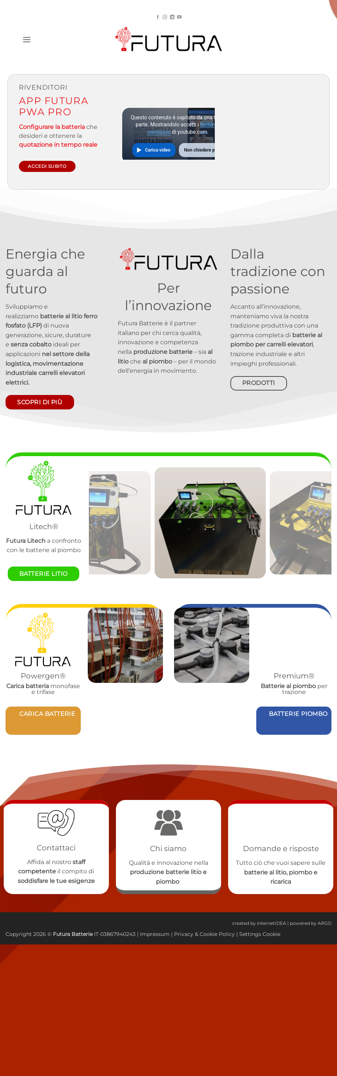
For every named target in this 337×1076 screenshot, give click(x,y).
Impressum (155, 934)
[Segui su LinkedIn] (172, 17)
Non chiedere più (201, 150)
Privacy (184, 934)
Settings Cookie (259, 934)
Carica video (157, 150)
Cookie (208, 934)
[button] (26, 39)
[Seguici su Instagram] (165, 17)
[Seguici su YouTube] (179, 17)
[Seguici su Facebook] (158, 17)
